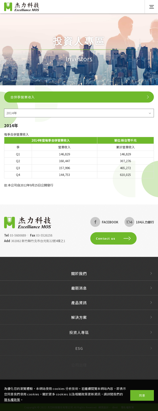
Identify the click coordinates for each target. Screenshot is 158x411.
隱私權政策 (12, 399)
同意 (142, 395)
